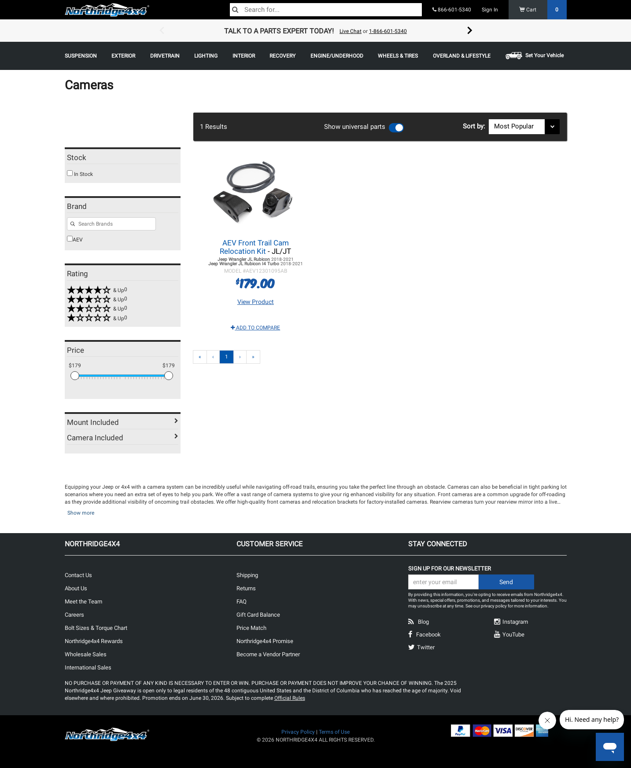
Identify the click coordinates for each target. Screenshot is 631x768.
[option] (315, 31)
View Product (255, 301)
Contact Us (78, 575)
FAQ (241, 601)
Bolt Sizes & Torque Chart (96, 628)
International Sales (88, 667)
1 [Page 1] (226, 357)
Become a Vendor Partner (268, 654)
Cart (543, 9)
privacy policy (494, 605)
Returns (246, 588)
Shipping (247, 575)
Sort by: (476, 126)
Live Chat (350, 31)
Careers (74, 614)
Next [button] (470, 31)
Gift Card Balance (258, 614)
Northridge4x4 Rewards (94, 641)
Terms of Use (334, 732)
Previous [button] (162, 31)
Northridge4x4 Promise (264, 641)
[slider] (74, 375)
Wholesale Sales (86, 654)
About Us (76, 588)
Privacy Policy (298, 732)
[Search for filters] (111, 223)
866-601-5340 (451, 10)
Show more (80, 513)
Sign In (490, 10)
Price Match (251, 628)
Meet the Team (83, 601)
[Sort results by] (524, 126)
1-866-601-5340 (388, 31)
